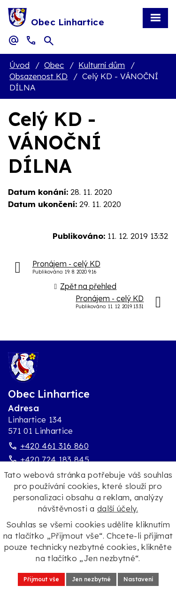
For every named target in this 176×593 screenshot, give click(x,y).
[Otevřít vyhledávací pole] (49, 40)
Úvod (19, 65)
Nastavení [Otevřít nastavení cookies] (138, 579)
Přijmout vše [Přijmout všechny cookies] (41, 579)
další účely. (117, 508)
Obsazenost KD (38, 76)
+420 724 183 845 (54, 459)
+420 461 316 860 (54, 446)
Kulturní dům (101, 65)
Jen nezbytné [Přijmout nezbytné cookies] (91, 579)
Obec (54, 65)
